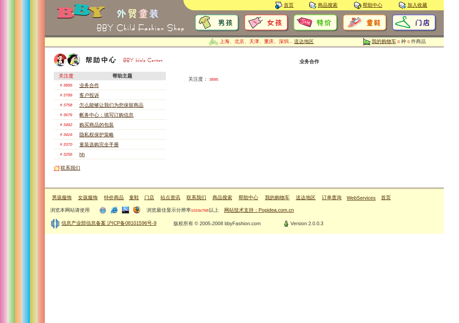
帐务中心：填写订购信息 (106, 115)
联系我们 (70, 167)
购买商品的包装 (96, 124)
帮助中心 (372, 5)
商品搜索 (328, 5)
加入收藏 (417, 5)
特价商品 (114, 197)
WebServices (361, 198)
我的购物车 (384, 41)
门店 (149, 197)
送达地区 (304, 41)
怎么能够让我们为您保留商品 (111, 105)
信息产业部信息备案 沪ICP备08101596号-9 (108, 223)
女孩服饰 (88, 197)
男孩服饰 (62, 197)
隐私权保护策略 (96, 134)
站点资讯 (170, 197)
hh (82, 154)
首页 (289, 5)
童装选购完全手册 (99, 144)
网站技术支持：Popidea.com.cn (259, 210)
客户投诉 (89, 95)
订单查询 (332, 197)
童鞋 (134, 197)
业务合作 (89, 85)
